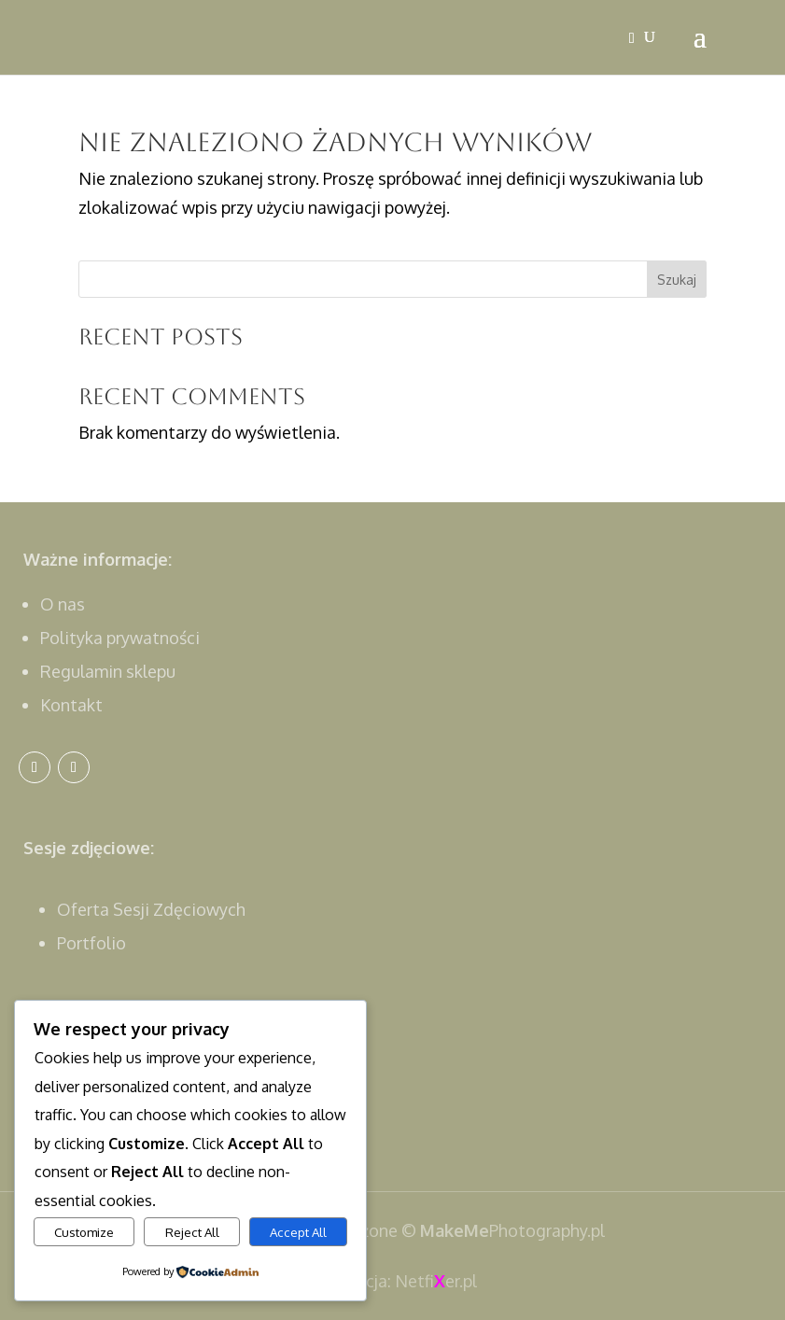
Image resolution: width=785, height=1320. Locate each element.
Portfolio (91, 943)
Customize (84, 1232)
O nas (62, 604)
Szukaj (676, 280)
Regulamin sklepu (107, 671)
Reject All (192, 1232)
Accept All (298, 1232)
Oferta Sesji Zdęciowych (151, 909)
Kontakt (71, 705)
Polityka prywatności (120, 637)
